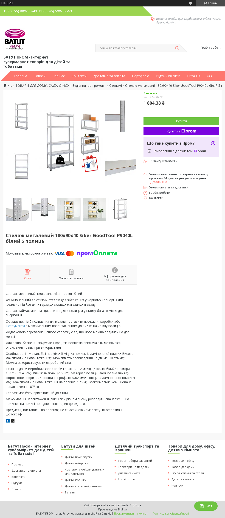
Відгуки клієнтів (168, 76)
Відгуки (16, 483)
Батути (70, 492)
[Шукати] (176, 48)
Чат (206, 506)
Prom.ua (135, 505)
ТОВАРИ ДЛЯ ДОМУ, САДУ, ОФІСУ (42, 86)
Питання (193, 76)
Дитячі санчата (129, 473)
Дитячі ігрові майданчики (83, 486)
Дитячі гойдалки (77, 463)
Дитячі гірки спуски (79, 457)
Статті (16, 489)
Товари (39, 76)
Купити (181, 121)
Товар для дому (183, 467)
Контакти (79, 76)
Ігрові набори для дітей (135, 461)
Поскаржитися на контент (131, 513)
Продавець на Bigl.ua (112, 509)
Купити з (181, 131)
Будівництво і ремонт (89, 86)
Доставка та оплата (109, 76)
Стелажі (115, 86)
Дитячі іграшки (76, 480)
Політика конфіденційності (170, 513)
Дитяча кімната (183, 479)
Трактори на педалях (133, 467)
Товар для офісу (183, 461)
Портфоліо (140, 76)
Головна (20, 76)
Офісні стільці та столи (188, 473)
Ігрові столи (126, 479)
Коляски (177, 485)
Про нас (58, 76)
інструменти (15, 326)
